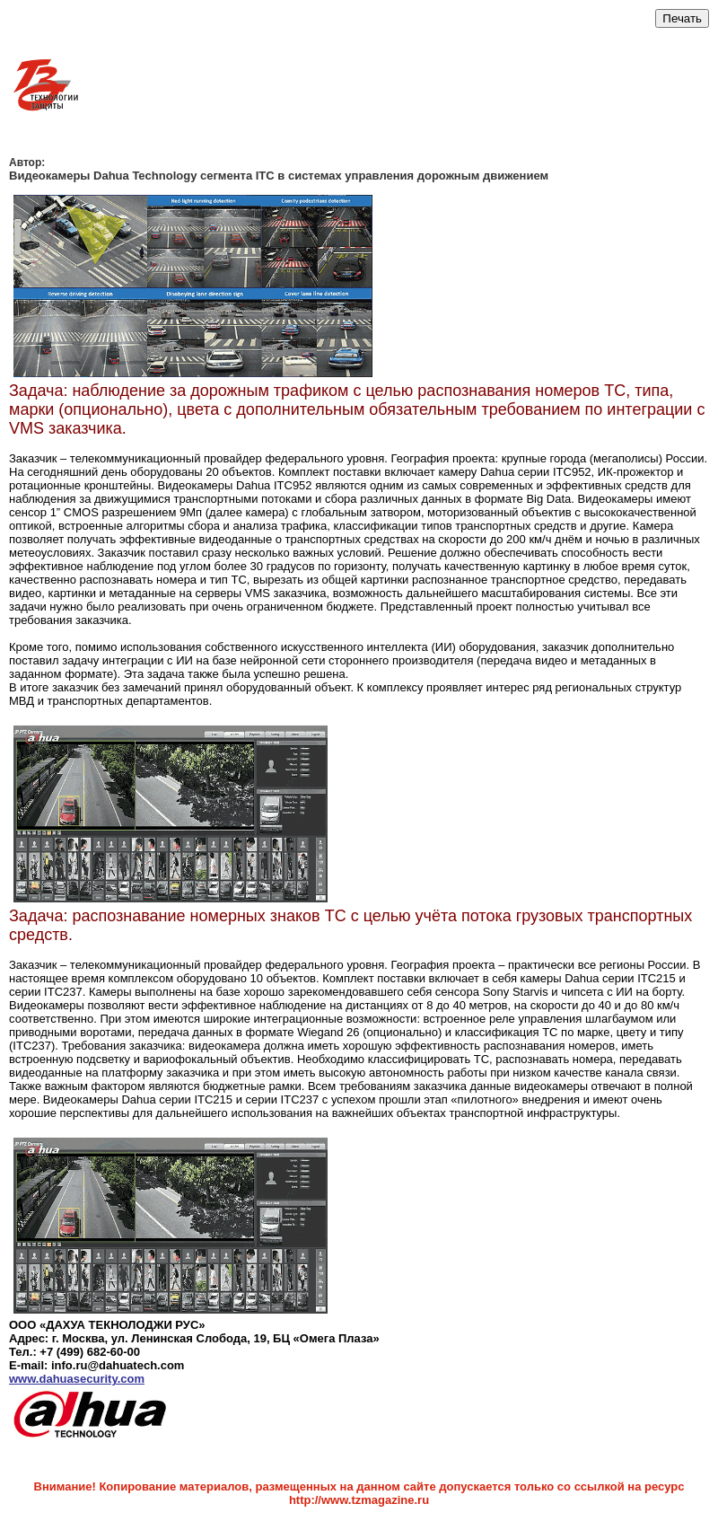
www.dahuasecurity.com (76, 1378)
